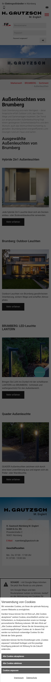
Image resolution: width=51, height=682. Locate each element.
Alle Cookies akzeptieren (13, 656)
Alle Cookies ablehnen (12, 663)
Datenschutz (31, 678)
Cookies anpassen (10, 670)
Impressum (19, 678)
